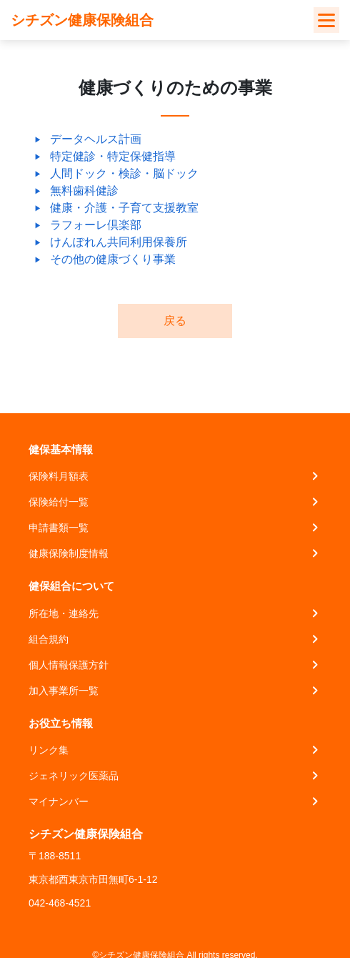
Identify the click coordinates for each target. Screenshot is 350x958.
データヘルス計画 (95, 139)
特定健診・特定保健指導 (113, 156)
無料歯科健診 (84, 190)
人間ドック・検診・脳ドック (124, 173)
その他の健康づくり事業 (113, 259)
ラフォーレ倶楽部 (95, 225)
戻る (175, 321)
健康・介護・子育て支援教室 (124, 208)
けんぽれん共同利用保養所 (118, 242)
